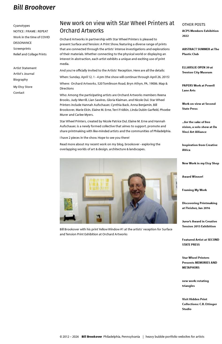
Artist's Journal (23, 73)
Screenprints (22, 48)
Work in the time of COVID (31, 37)
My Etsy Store (22, 87)
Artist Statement (25, 68)
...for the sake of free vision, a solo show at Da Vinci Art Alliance (199, 127)
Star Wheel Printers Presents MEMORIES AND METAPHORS (199, 262)
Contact (18, 92)
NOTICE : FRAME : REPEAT (30, 31)
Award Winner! (192, 176)
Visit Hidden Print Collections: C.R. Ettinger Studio (199, 304)
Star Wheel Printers (126, 39)
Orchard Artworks (72, 39)
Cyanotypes (21, 25)
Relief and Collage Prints (30, 54)
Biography (20, 79)
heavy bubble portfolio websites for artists (175, 336)
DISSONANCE (22, 43)
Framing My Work (194, 190)
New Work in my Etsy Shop (200, 163)
